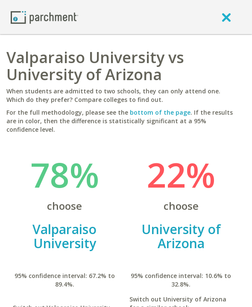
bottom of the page (160, 112)
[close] (226, 17)
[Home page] (44, 17)
